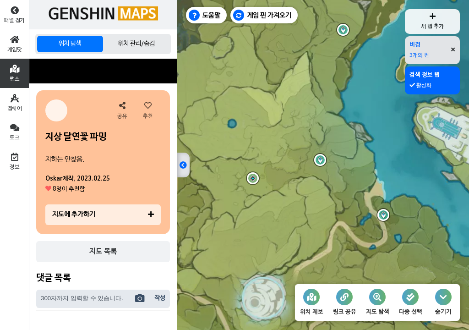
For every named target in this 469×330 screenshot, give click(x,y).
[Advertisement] (103, 71)
